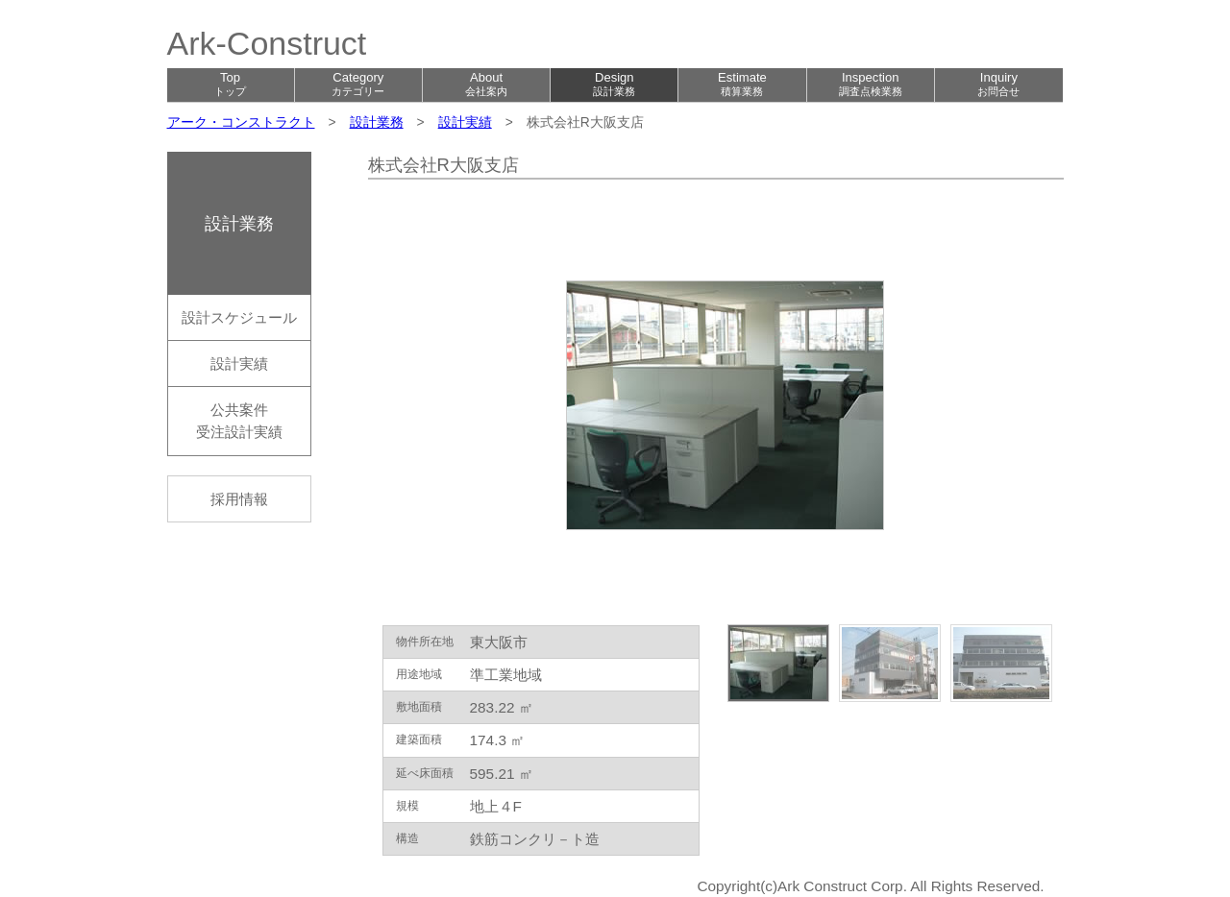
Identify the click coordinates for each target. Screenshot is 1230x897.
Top (230, 83)
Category (358, 83)
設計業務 (377, 122)
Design (614, 83)
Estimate (742, 83)
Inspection (870, 83)
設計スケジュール (239, 317)
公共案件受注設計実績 (239, 420)
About (486, 83)
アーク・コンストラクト (241, 122)
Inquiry (998, 83)
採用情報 (239, 499)
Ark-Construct (267, 43)
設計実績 (465, 122)
